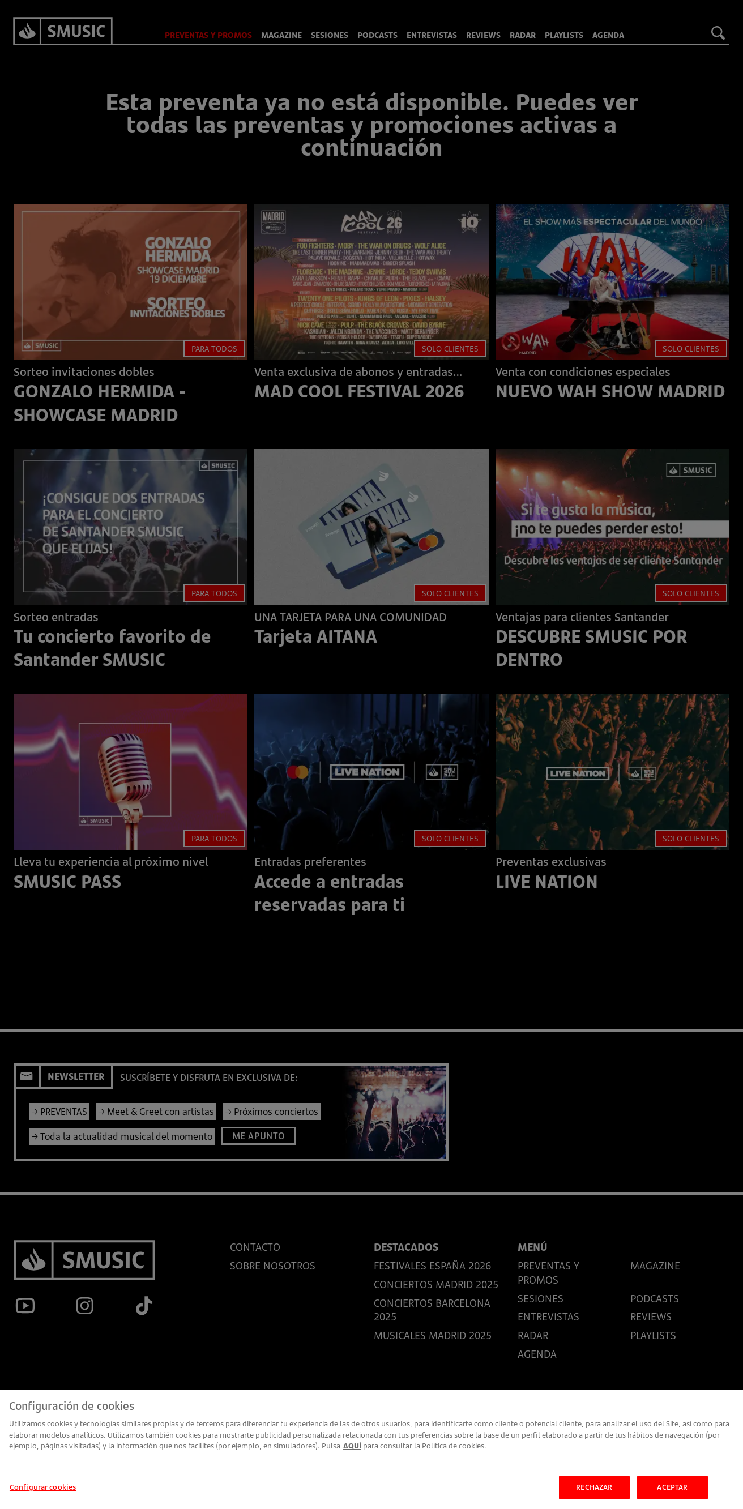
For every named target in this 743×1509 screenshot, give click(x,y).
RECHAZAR (594, 1493)
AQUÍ (352, 1452)
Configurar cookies (43, 1493)
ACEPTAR (672, 1493)
